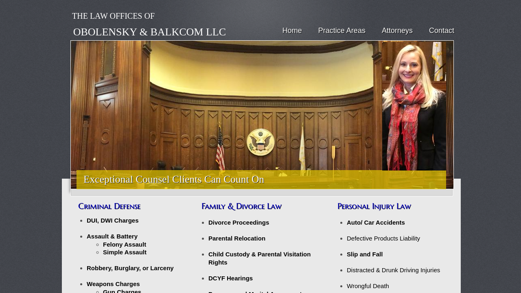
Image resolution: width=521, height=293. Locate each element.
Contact (441, 30)
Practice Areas (342, 30)
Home (292, 30)
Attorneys (397, 30)
